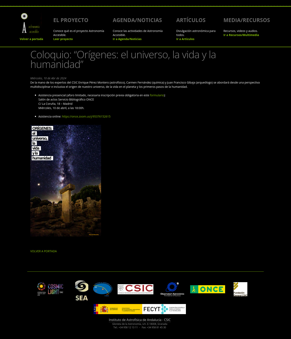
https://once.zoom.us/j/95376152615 (86, 116)
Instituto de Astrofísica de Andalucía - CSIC (140, 320)
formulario (157, 95)
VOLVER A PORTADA (43, 251)
